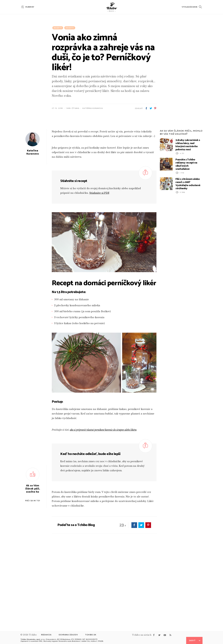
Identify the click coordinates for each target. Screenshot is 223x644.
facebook (146, 108)
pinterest (155, 108)
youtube (165, 635)
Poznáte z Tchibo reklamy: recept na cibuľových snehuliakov (186, 240)
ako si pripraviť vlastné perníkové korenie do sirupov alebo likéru (103, 506)
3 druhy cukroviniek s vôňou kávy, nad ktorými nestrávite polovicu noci (187, 221)
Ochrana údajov (68, 635)
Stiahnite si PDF (99, 269)
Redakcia (46, 635)
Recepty (58, 28)
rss (170, 635)
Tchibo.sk (90, 635)
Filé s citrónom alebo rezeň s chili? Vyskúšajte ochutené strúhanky (187, 260)
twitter (150, 108)
